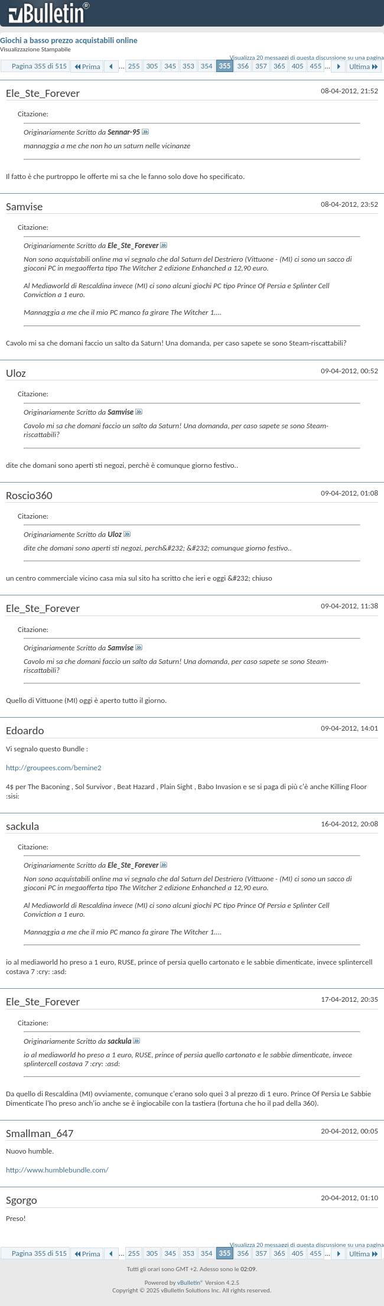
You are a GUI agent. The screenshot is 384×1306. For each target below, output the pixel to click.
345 (170, 65)
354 (207, 65)
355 (225, 65)
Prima (86, 66)
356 (243, 65)
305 (152, 65)
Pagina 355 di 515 (39, 65)
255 (134, 65)
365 (279, 65)
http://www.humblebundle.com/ (57, 1169)
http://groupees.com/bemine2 (54, 767)
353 (188, 65)
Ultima (364, 66)
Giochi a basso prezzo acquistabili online (69, 40)
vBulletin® (190, 1283)
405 (298, 65)
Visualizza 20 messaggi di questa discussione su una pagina (307, 57)
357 (261, 65)
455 (316, 65)
